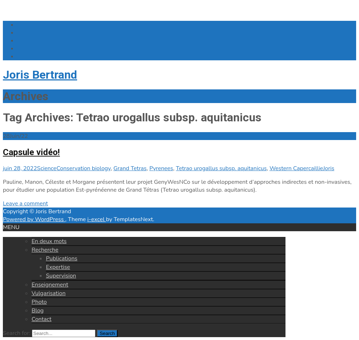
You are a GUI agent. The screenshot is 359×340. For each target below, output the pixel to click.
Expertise (58, 267)
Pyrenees (161, 168)
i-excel (96, 219)
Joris (328, 168)
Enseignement (50, 285)
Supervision (61, 276)
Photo (39, 302)
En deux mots (49, 241)
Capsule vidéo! (31, 152)
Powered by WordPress (34, 219)
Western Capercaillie (296, 168)
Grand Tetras (130, 168)
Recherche (45, 250)
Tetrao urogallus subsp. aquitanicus (221, 168)
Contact (41, 319)
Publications (61, 258)
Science (46, 168)
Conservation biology (83, 168)
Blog (38, 311)
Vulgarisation (49, 293)
